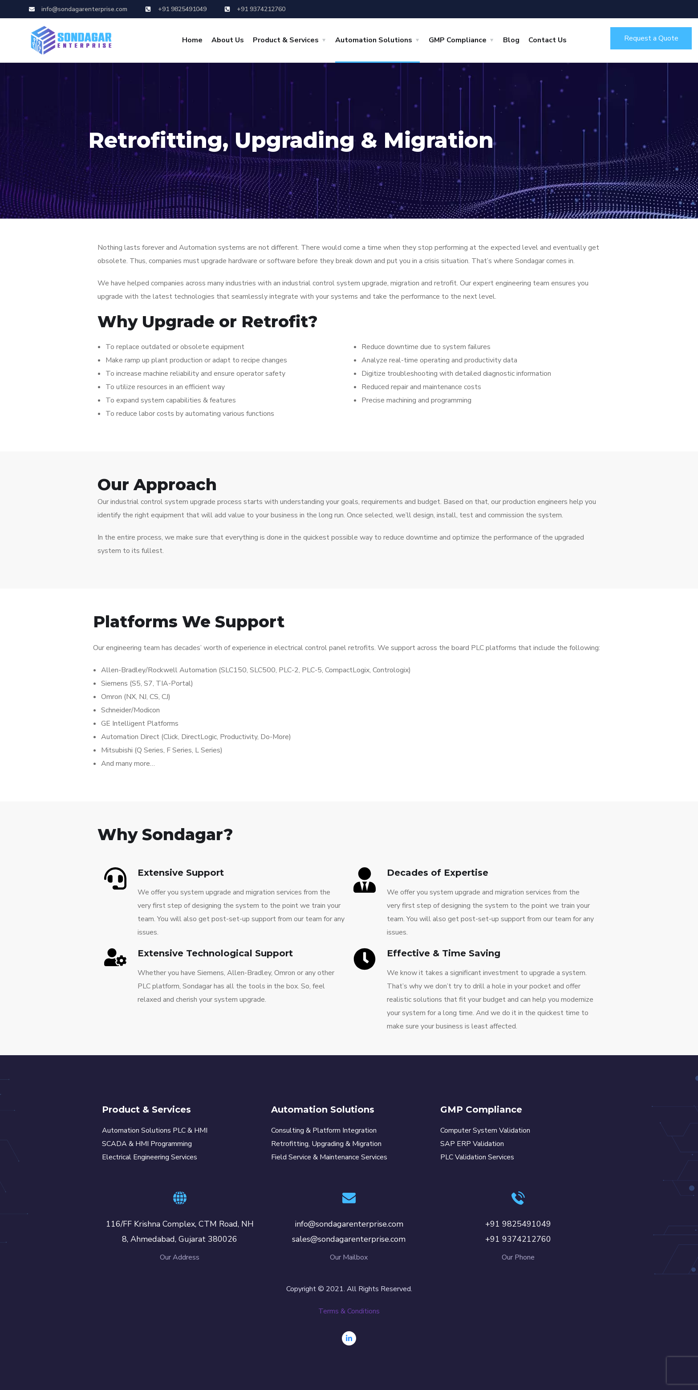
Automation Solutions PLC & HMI (154, 1130)
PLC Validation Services (477, 1157)
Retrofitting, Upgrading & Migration (326, 1144)
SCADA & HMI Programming (147, 1144)
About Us (227, 40)
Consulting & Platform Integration (324, 1130)
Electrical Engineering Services (149, 1157)
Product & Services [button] (286, 40)
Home (192, 40)
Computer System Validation (485, 1130)
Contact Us (547, 40)
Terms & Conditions (349, 1311)
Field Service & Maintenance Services (329, 1157)
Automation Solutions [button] (373, 40)
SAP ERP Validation (472, 1144)
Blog (511, 40)
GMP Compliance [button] (458, 40)
